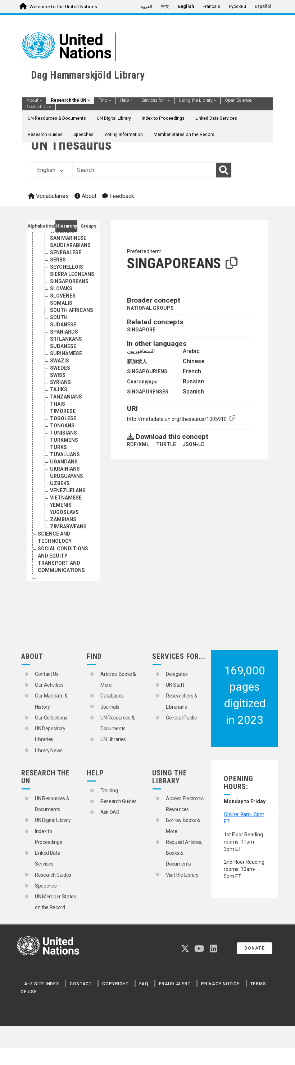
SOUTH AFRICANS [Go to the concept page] (71, 332)
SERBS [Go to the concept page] (58, 281)
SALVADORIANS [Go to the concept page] (68, 245)
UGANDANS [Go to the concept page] (64, 483)
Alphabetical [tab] (41, 226)
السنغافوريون (141, 351)
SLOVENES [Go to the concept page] (63, 317)
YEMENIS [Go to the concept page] (61, 526)
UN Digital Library (114, 118)
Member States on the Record (184, 134)
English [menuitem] (186, 6)
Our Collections (51, 718)
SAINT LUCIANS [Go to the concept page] (69, 238)
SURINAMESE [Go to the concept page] (66, 375)
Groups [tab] (88, 226)
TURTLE (166, 444)
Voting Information (123, 134)
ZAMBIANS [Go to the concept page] (63, 541)
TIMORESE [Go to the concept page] (63, 433)
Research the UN (70, 100)
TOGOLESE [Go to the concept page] (63, 440)
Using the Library (197, 100)
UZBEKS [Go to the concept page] (60, 505)
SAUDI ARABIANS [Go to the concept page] (70, 267)
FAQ (143, 983)
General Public (181, 718)
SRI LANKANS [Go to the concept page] (66, 361)
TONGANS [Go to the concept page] (62, 447)
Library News (49, 750)
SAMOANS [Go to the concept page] (62, 252)
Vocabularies (48, 196)
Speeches (83, 134)
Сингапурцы (142, 381)
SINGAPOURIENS (147, 371)
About (34, 100)
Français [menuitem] (211, 6)
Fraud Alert (174, 983)
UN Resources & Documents (57, 118)
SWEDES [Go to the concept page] (60, 389)
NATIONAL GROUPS (150, 308)
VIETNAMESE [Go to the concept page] (66, 519)
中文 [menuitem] (165, 6)
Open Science (238, 100)
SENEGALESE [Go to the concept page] (65, 274)
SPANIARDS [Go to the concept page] (64, 353)
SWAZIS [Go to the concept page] (59, 382)
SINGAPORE (141, 330)
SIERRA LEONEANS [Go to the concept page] (72, 296)
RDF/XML (138, 444)
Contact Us (39, 106)
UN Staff (175, 685)
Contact (80, 983)
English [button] (50, 170)
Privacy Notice (220, 983)
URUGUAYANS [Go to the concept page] (66, 498)
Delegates (177, 674)
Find (105, 100)
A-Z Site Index (41, 983)
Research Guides (45, 134)
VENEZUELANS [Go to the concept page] (68, 512)
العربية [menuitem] (146, 6)
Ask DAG (109, 812)
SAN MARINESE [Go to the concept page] (68, 260)
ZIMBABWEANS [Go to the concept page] (68, 548)
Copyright (115, 983)
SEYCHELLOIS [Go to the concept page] (66, 288)
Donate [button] (254, 948)
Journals (109, 707)
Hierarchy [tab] (66, 226)
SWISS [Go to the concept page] (57, 397)
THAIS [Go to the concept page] (57, 425)
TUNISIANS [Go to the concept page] (63, 454)
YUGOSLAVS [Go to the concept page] (64, 534)
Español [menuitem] (263, 6)
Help (126, 100)
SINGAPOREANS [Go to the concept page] (69, 303)
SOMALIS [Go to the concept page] (61, 324)
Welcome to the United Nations (63, 6)
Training (109, 790)
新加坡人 (137, 361)
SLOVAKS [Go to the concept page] (61, 310)
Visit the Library (182, 875)
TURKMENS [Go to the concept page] (64, 462)
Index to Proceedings (163, 118)
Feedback (118, 196)
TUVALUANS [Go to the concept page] (65, 476)
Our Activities (49, 685)
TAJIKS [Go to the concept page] (58, 411)
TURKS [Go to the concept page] (58, 469)
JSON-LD (194, 444)
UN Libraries (113, 739)
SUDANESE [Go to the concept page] (63, 368)
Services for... (155, 100)
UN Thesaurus (71, 144)
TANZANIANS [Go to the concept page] (66, 418)
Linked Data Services (216, 118)
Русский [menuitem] (237, 6)
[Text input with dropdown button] (144, 170)
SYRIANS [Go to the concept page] (60, 404)
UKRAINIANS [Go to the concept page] (65, 490)
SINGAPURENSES (147, 392)
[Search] (224, 170)
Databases (112, 696)
